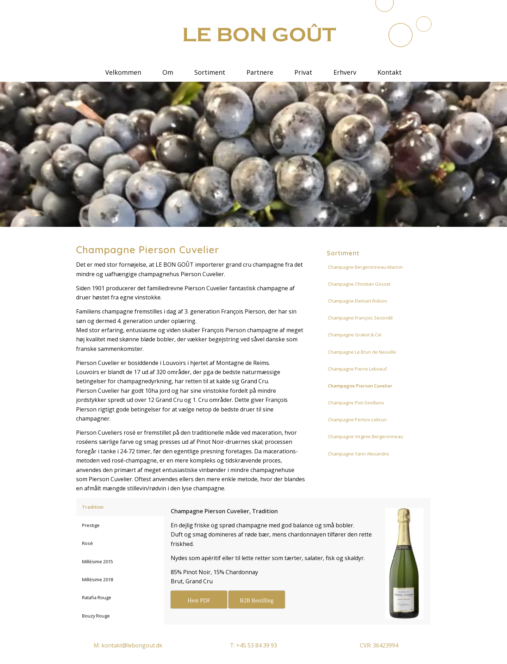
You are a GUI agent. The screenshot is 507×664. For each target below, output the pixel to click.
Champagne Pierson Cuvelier (360, 386)
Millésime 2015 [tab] (97, 561)
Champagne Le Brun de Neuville (362, 352)
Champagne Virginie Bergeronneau (365, 436)
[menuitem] (123, 68)
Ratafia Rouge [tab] (96, 597)
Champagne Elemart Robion (357, 301)
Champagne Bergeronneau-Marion (365, 267)
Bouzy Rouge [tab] (96, 616)
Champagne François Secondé (360, 318)
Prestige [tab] (91, 525)
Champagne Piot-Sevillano (356, 402)
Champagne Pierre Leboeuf (357, 369)
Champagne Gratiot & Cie (355, 334)
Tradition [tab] (93, 507)
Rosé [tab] (87, 543)
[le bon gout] (253, 33)
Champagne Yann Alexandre (358, 454)
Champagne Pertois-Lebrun (357, 419)
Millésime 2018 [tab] (97, 579)
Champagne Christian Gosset (359, 284)
